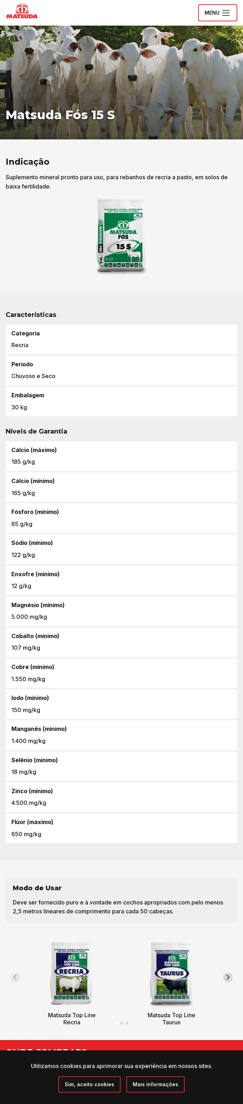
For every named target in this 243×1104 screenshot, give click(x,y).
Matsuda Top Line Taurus (171, 1019)
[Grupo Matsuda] (32, 19)
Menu (218, 13)
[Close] (89, 1084)
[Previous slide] (15, 977)
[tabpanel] (72, 984)
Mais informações (155, 1084)
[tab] (116, 1023)
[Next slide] (228, 977)
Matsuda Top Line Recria (72, 1019)
